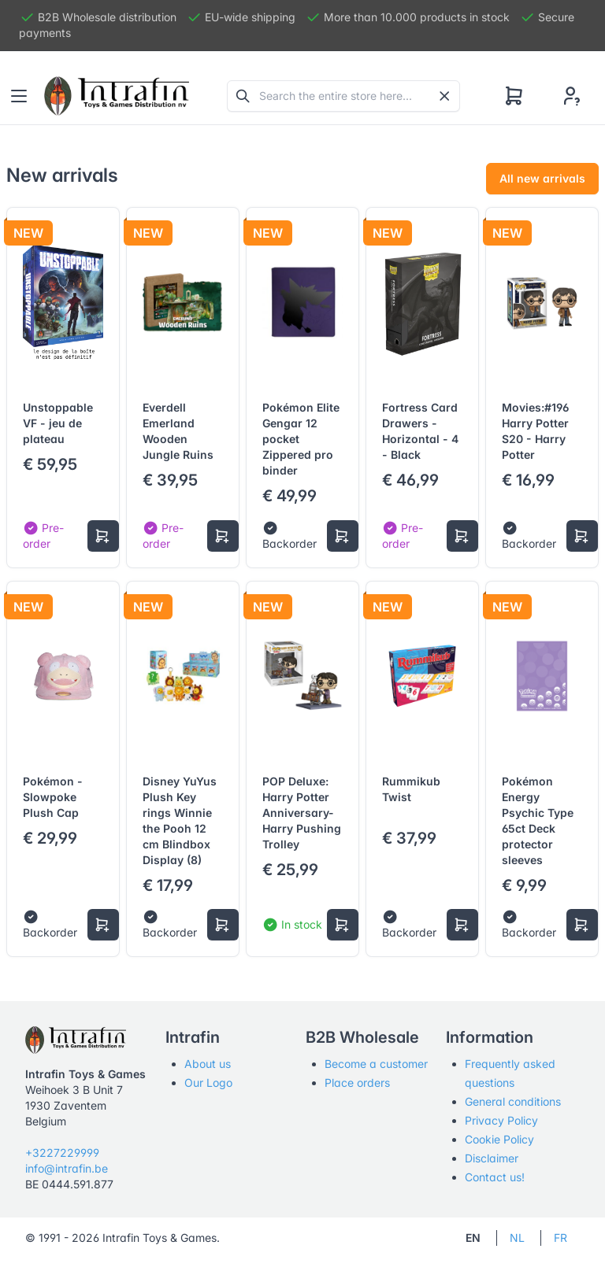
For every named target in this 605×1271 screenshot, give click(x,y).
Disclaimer (491, 1158)
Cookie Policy (499, 1139)
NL (517, 1237)
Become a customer (376, 1063)
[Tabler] (116, 96)
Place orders (357, 1082)
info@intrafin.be (66, 1168)
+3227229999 (62, 1152)
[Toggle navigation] (19, 96)
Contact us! (495, 1177)
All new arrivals (542, 178)
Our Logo (208, 1082)
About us (207, 1063)
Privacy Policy (501, 1120)
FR (560, 1237)
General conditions (513, 1101)
